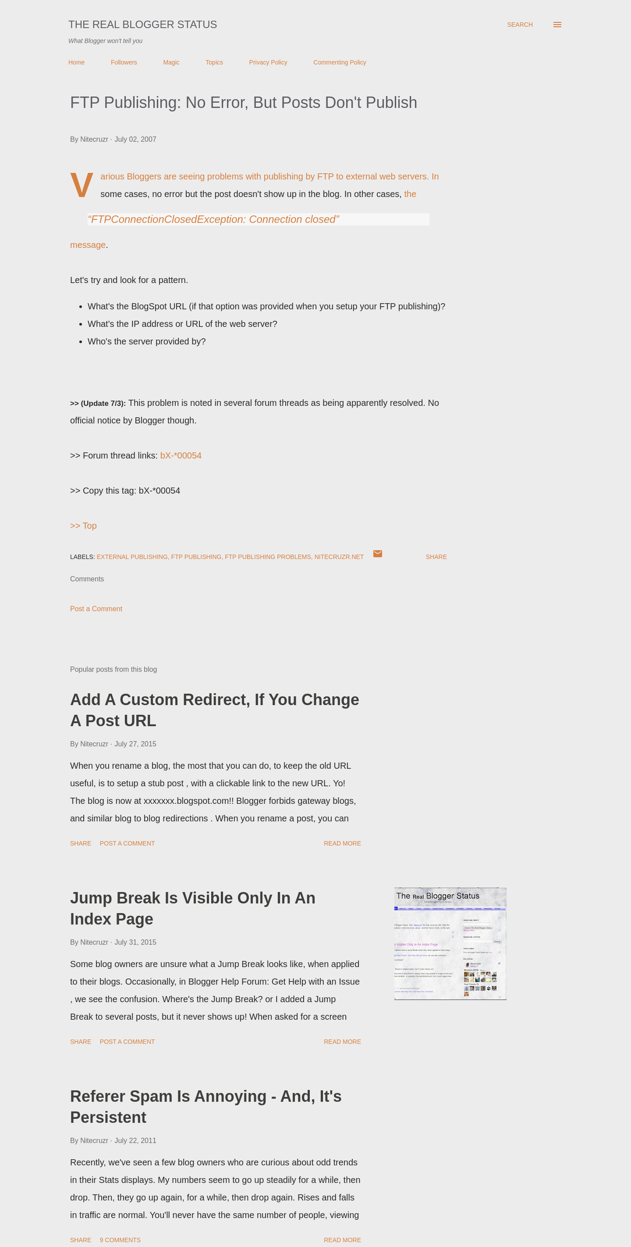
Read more (342, 843)
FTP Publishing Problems (268, 556)
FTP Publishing (196, 556)
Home (76, 62)
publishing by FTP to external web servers (345, 176)
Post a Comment (96, 609)
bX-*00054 (181, 455)
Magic (171, 62)
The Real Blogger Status (142, 24)
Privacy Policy (268, 62)
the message (249, 219)
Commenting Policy (339, 62)
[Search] (520, 24)
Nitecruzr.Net (339, 556)
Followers (124, 62)
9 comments (120, 1239)
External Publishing (132, 556)
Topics (214, 62)
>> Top (83, 525)
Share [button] (436, 556)
